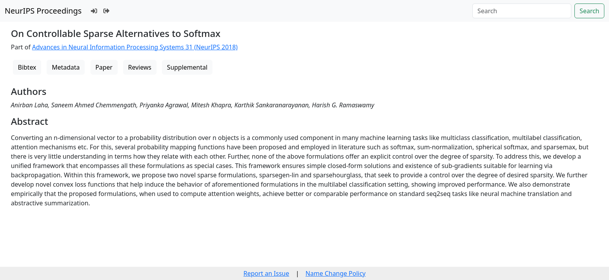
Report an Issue (266, 273)
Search (589, 11)
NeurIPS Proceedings (43, 10)
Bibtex (27, 67)
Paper (104, 67)
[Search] (521, 11)
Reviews (139, 67)
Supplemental (187, 67)
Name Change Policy (336, 273)
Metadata (66, 67)
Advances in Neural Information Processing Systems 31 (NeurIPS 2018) (135, 47)
